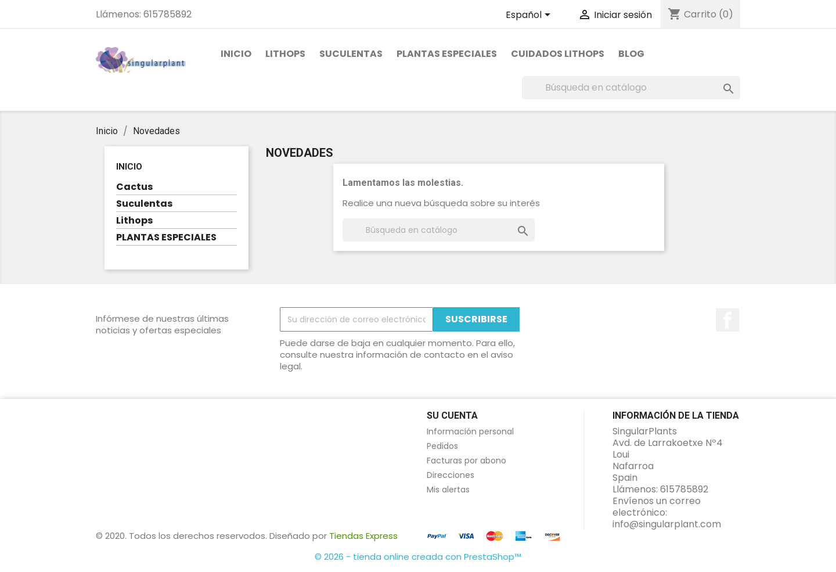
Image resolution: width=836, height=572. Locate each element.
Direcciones (450, 475)
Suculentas (351, 53)
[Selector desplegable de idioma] (530, 16)
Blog (631, 53)
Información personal (470, 431)
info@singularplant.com (666, 524)
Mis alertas (448, 489)
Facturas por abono (466, 460)
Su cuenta (452, 415)
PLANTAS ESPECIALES (447, 53)
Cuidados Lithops (557, 53)
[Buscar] (631, 87)
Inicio (236, 53)
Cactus (134, 187)
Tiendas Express (363, 536)
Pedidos (442, 446)
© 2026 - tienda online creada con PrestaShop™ (418, 557)
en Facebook (727, 320)
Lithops (285, 53)
